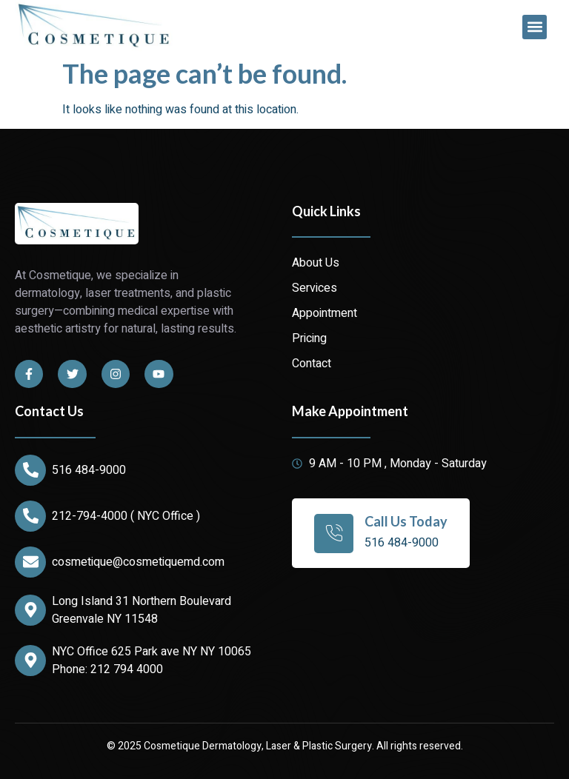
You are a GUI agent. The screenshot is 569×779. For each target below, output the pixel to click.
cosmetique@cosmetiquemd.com (138, 562)
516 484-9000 (89, 470)
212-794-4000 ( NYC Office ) (126, 516)
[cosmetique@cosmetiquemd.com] (30, 562)
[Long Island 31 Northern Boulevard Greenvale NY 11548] (30, 610)
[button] (534, 27)
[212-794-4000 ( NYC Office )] (30, 516)
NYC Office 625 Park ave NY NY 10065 (151, 652)
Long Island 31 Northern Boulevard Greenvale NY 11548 (141, 610)
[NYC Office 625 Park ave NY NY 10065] (30, 660)
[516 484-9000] (30, 470)
